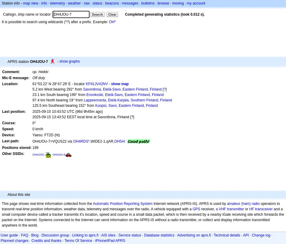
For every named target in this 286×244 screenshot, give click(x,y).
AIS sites (108, 235)
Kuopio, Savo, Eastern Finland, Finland (126, 105)
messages (130, 3)
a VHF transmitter (230, 209)
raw (87, 3)
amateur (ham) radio (243, 204)
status (97, 3)
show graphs (69, 61)
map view (30, 3)
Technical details (227, 235)
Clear (112, 14)
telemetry (57, 3)
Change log (261, 235)
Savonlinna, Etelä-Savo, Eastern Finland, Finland (122, 89)
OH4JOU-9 (59, 154)
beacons (112, 3)
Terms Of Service (78, 241)
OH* (112, 22)
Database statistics (159, 235)
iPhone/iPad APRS (110, 241)
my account (196, 3)
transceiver (264, 209)
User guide (9, 235)
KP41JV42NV (97, 84)
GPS (196, 209)
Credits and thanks (47, 241)
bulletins (147, 3)
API (246, 235)
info (44, 3)
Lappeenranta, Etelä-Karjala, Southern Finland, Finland (128, 100)
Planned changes (15, 241)
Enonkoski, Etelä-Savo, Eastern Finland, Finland (125, 95)
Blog (34, 235)
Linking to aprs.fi (85, 235)
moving (178, 3)
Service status (129, 235)
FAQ (24, 235)
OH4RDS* (81, 141)
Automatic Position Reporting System (122, 204)
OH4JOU (38, 154)
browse (163, 3)
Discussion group (55, 235)
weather (74, 3)
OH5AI (119, 141)
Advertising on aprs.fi (194, 235)
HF (251, 209)
